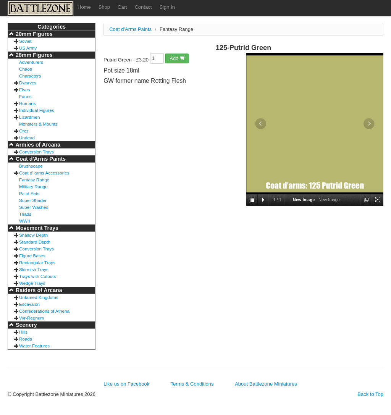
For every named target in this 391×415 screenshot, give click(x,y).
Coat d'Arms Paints (40, 159)
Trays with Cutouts (37, 276)
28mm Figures (33, 55)
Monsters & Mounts (38, 123)
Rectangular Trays (37, 262)
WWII (24, 220)
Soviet (25, 41)
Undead (27, 137)
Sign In (166, 7)
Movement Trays (36, 228)
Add (177, 58)
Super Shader (33, 200)
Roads (25, 338)
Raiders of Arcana (38, 290)
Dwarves (27, 82)
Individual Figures (36, 110)
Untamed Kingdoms (38, 297)
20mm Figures (33, 34)
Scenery (25, 325)
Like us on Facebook (126, 384)
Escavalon (29, 304)
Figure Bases (32, 255)
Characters (30, 75)
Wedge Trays (32, 283)
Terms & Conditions (192, 384)
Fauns (25, 96)
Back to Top (370, 394)
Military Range (33, 186)
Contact (143, 7)
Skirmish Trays (33, 269)
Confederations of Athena (44, 310)
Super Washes (33, 207)
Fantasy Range (34, 179)
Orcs (24, 130)
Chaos (25, 68)
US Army (28, 47)
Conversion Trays (36, 151)
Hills (23, 331)
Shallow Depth (33, 235)
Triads (25, 214)
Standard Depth (34, 241)
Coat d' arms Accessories (44, 172)
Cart (122, 7)
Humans (27, 103)
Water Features (34, 345)
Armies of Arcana (37, 145)
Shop (104, 7)
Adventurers (31, 62)
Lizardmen (29, 117)
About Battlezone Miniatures (266, 384)
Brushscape (31, 165)
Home (84, 7)
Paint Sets (29, 193)
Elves (24, 89)
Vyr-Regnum (31, 317)
